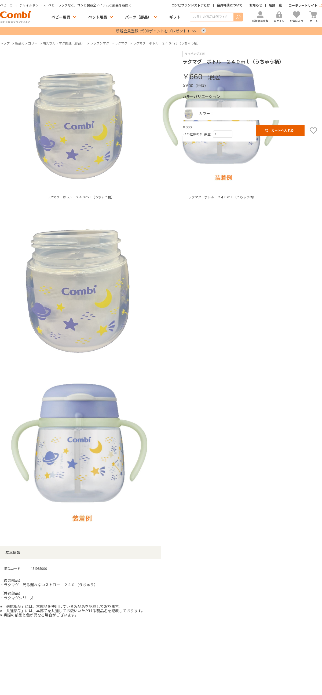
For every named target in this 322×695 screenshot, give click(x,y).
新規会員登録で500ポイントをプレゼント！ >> (156, 31)
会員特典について (230, 5)
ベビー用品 (61, 17)
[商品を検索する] (211, 17)
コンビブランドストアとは (190, 5)
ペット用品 (97, 17)
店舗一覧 (275, 5)
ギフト (175, 17)
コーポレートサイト (302, 5)
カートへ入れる (282, 130)
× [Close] (203, 30)
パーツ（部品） (138, 17)
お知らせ (255, 5)
